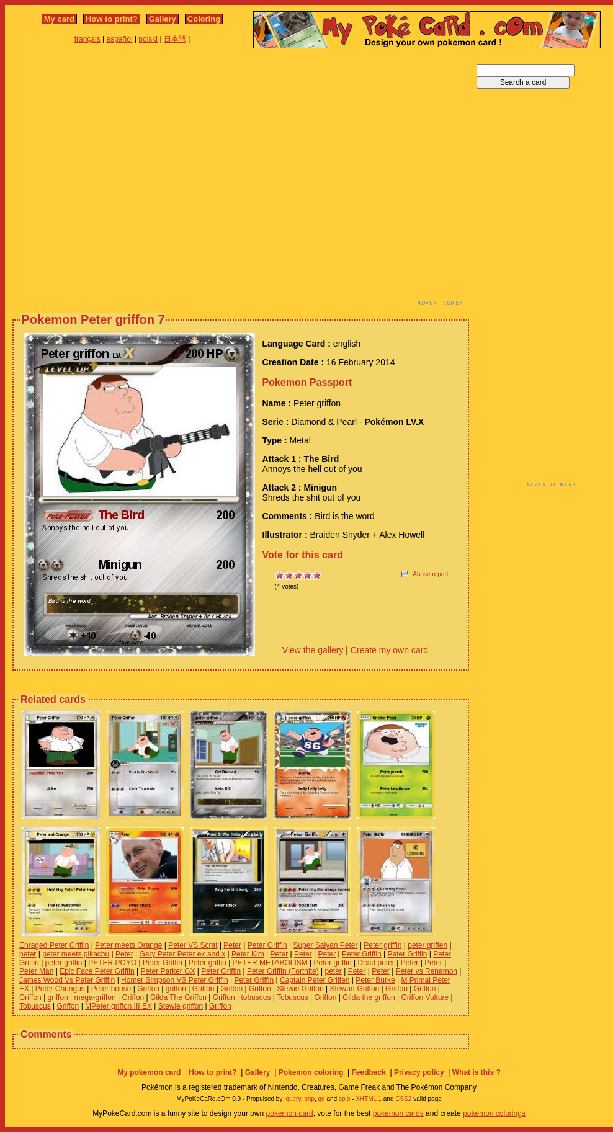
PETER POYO (112, 962)
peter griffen (427, 945)
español (120, 39)
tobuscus (256, 997)
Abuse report (430, 574)
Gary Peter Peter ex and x (183, 954)
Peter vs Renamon (426, 971)
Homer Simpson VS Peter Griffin (174, 980)
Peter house (111, 988)
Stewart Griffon (354, 988)
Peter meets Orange (128, 945)
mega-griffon (95, 997)
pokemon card (289, 1113)
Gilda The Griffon (178, 997)
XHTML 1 (369, 1098)
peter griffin (64, 962)
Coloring (203, 19)
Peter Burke (375, 980)
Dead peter (375, 962)
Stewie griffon (181, 1006)
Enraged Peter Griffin (54, 945)
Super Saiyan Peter (325, 945)
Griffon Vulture (425, 997)
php (309, 1098)
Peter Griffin (267, 945)
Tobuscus (292, 997)
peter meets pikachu (75, 954)
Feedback (368, 1072)
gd (321, 1098)
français (87, 39)
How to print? (112, 19)
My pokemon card (149, 1072)
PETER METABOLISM (270, 962)
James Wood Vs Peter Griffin (67, 980)
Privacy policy (419, 1072)
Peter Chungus (60, 988)
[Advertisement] (116, 180)
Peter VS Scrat (192, 945)
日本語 (175, 39)
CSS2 (403, 1098)
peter (27, 954)
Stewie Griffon (300, 988)
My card (59, 19)
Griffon (148, 988)
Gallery (162, 19)
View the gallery (313, 650)
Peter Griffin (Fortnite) (283, 971)
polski (148, 39)
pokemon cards (398, 1113)
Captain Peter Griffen (315, 980)
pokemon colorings (494, 1113)
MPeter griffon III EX (118, 1006)
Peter (232, 945)
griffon (176, 988)
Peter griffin (382, 945)
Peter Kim (247, 954)
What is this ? (476, 1072)
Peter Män (36, 971)
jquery (292, 1098)
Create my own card (389, 650)
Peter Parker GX (167, 971)
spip (344, 1098)
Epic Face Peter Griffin (97, 971)
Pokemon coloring (311, 1072)
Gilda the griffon (368, 997)
